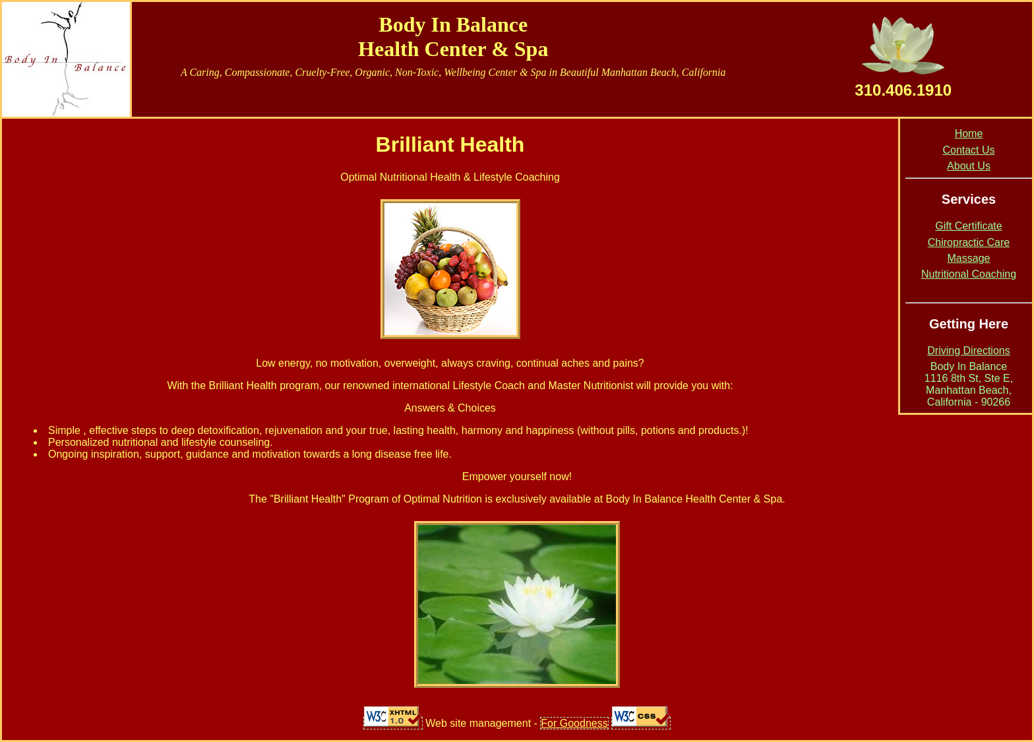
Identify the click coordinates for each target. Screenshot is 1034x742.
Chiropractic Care (969, 242)
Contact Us (968, 150)
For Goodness (574, 723)
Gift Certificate (968, 226)
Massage (969, 258)
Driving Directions (968, 350)
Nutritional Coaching (968, 274)
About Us (968, 165)
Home (969, 133)
